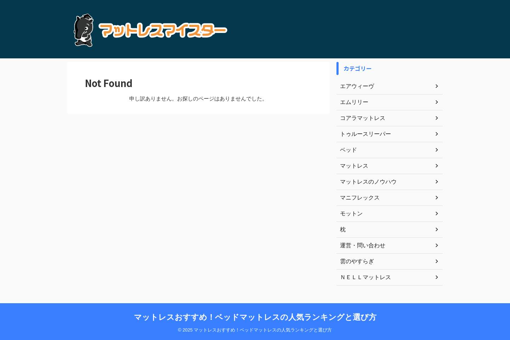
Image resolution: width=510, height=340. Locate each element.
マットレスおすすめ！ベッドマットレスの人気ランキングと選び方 (255, 317)
